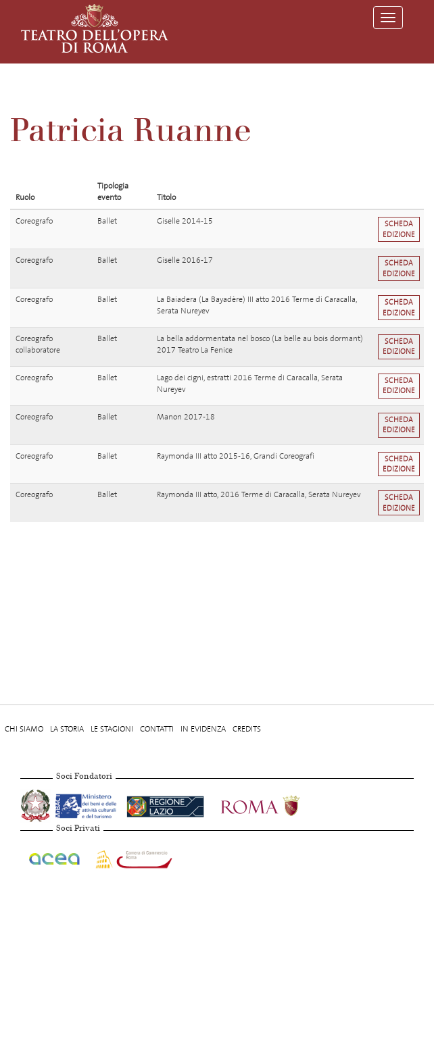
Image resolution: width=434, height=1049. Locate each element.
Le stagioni (112, 728)
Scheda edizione (399, 229)
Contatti (157, 728)
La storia (67, 728)
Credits (247, 728)
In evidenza (203, 728)
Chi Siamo (24, 728)
